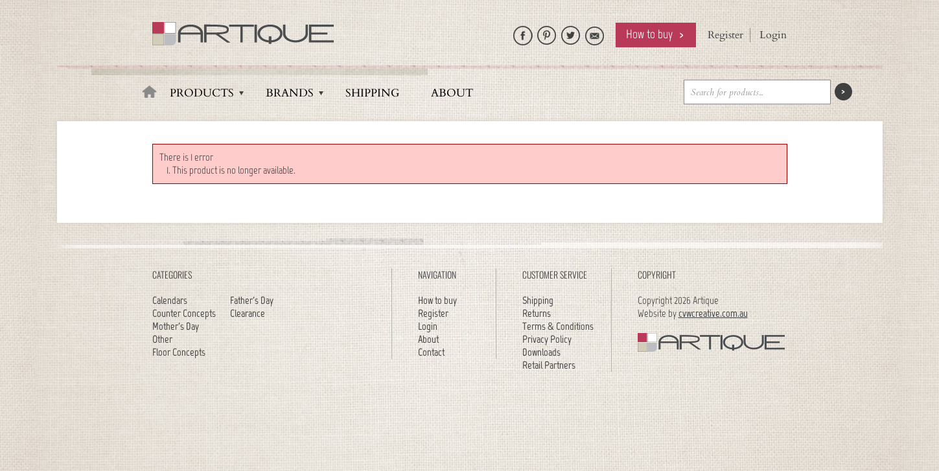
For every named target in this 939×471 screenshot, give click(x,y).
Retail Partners (548, 365)
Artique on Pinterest (547, 32)
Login (773, 35)
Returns (536, 313)
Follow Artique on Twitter (571, 32)
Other (162, 339)
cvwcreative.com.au (713, 313)
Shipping (372, 93)
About (452, 93)
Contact (431, 352)
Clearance (247, 313)
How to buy (649, 34)
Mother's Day (175, 326)
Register (725, 35)
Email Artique (595, 32)
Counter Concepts (184, 313)
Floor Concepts (178, 352)
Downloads (541, 352)
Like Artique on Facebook (523, 32)
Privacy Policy (547, 339)
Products (202, 93)
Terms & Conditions (558, 326)
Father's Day (251, 300)
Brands (290, 93)
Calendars (169, 300)
